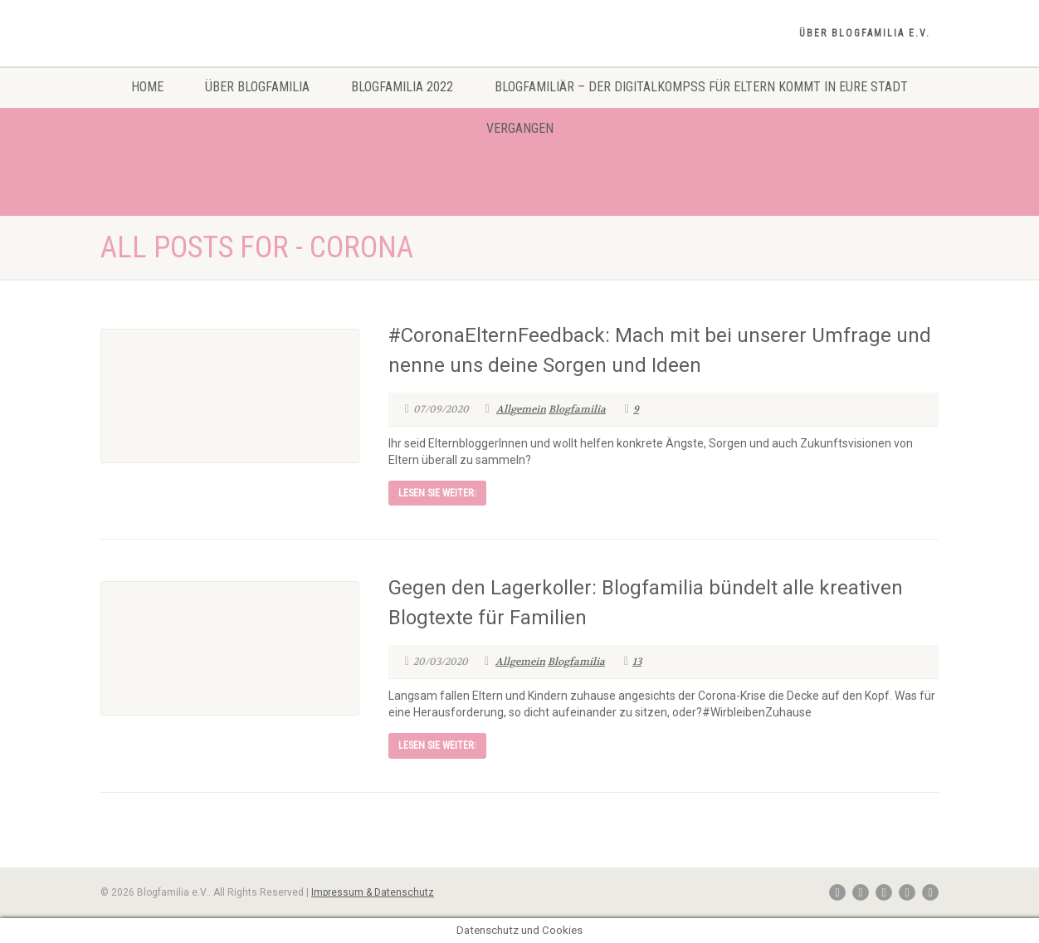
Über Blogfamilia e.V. (864, 33)
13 (632, 661)
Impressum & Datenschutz (372, 892)
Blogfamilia (577, 409)
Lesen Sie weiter (437, 493)
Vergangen (520, 128)
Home (147, 87)
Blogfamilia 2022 (402, 87)
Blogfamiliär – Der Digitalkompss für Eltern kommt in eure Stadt (701, 87)
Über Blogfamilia (257, 87)
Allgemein (521, 409)
